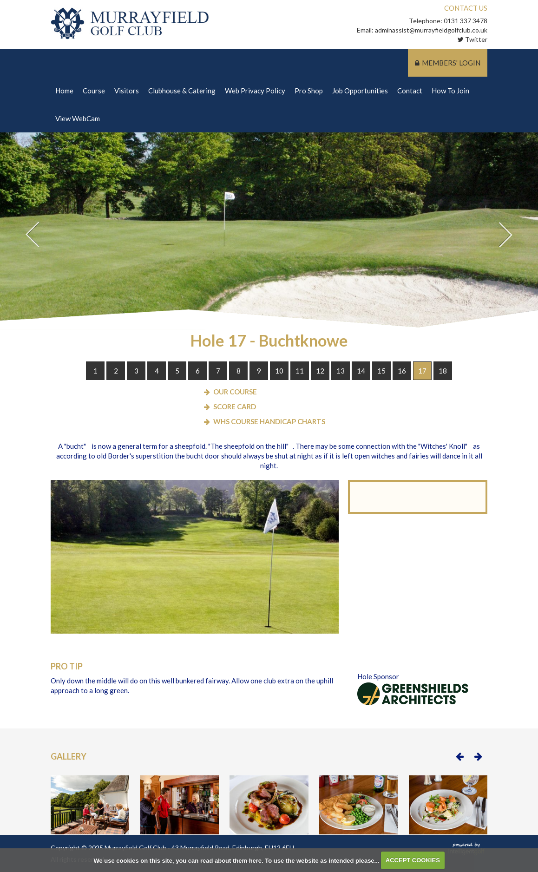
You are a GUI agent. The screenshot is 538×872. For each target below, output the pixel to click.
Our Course (235, 392)
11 (299, 371)
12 (320, 371)
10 (279, 371)
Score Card (234, 407)
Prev (32, 235)
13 (340, 371)
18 (443, 371)
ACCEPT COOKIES (413, 860)
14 (361, 371)
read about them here (231, 860)
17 (422, 371)
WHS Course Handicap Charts (269, 422)
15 (381, 371)
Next (505, 235)
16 (402, 371)
